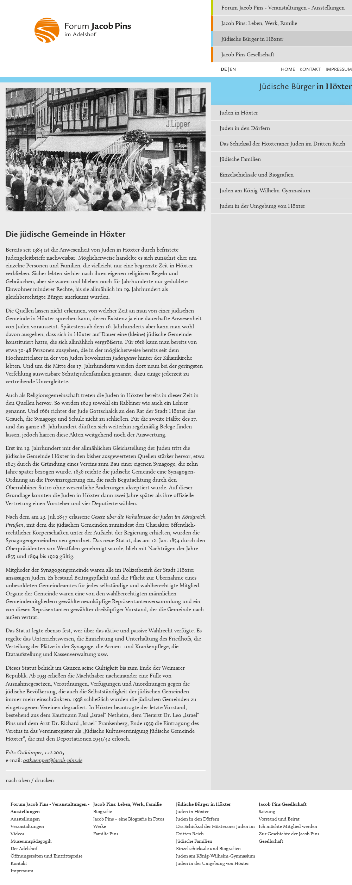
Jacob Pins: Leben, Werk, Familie (259, 23)
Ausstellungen (25, 819)
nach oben (18, 780)
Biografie (102, 812)
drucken (44, 780)
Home (288, 69)
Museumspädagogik (31, 841)
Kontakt (310, 69)
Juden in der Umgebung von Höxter (262, 206)
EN (232, 69)
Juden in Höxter (239, 112)
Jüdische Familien (240, 159)
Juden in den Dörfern (245, 128)
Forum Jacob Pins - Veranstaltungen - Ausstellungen (283, 7)
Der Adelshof (24, 849)
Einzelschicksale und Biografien (257, 174)
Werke (99, 826)
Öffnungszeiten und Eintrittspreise (46, 856)
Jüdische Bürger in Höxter (252, 39)
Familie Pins (105, 834)
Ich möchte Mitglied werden (288, 826)
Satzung (267, 812)
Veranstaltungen (27, 826)
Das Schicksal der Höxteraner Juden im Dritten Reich (282, 143)
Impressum (339, 69)
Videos (17, 834)
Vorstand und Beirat (279, 819)
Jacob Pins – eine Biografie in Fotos (128, 819)
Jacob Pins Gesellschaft (248, 54)
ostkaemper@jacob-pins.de (52, 760)
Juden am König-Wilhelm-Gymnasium (265, 190)
